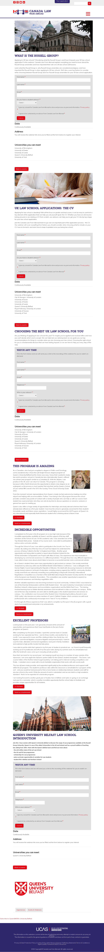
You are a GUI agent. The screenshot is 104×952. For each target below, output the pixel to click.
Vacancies (62, 944)
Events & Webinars (35, 910)
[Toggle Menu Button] (88, 13)
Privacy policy (84, 107)
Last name (20, 84)
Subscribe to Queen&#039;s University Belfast (16, 919)
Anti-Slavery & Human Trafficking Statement (61, 943)
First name (20, 77)
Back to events (21, 169)
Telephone (20, 385)
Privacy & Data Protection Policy (25, 943)
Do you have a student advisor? (28, 100)
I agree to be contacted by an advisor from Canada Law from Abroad (41, 113)
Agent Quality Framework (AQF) (48, 944)
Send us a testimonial (22, 523)
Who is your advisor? (24, 392)
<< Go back (19, 517)
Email (19, 92)
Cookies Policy (41, 943)
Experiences (21, 910)
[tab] (21, 910)
